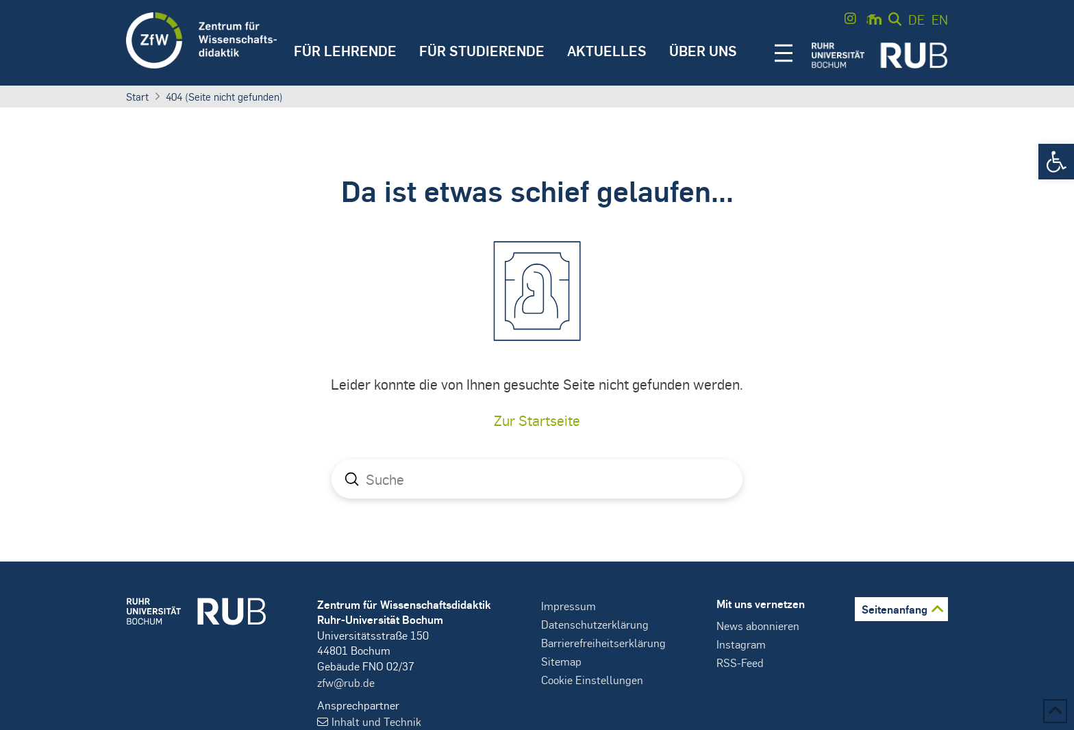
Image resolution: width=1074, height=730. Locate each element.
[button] (1056, 161)
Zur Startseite (537, 420)
